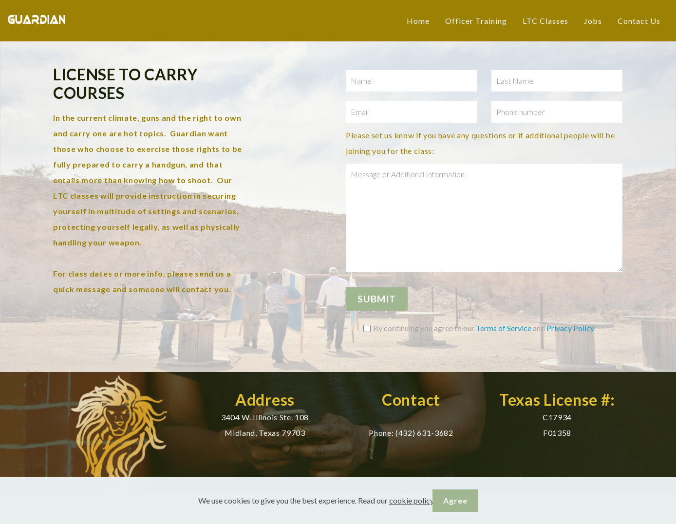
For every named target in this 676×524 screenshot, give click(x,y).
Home (418, 20)
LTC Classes (545, 20)
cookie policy (411, 500)
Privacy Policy (570, 328)
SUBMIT (376, 298)
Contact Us (639, 20)
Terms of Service (503, 328)
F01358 (557, 432)
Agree (455, 500)
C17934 (557, 417)
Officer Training (476, 20)
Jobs (593, 20)
